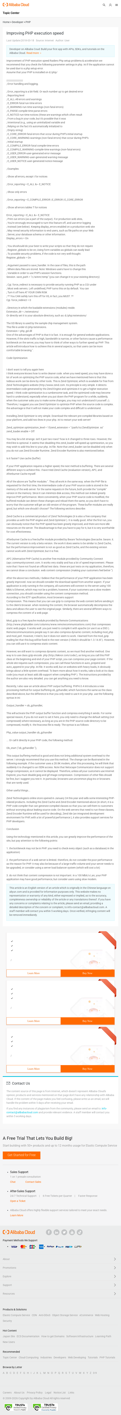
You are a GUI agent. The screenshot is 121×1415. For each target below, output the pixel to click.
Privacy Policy (35, 1392)
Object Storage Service (65, 1315)
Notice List (60, 1392)
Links (71, 1392)
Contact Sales (33, 1181)
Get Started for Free (22, 1155)
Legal (48, 1392)
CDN (34, 1315)
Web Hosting (102, 1315)
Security (7, 1320)
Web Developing (77, 1357)
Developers (60, 1357)
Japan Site (9, 1336)
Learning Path (103, 1336)
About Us (19, 1392)
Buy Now (87, 973)
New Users (9, 1342)
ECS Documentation (28, 1336)
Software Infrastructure (79, 1336)
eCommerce (86, 1315)
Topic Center (10, 1357)
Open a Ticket (18, 1201)
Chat (13, 1181)
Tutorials (93, 1357)
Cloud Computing (29, 1357)
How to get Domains (52, 1336)
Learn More (34, 973)
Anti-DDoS (44, 1315)
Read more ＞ (34, 52)
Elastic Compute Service (16, 1315)
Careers (7, 1392)
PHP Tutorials (107, 1357)
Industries (46, 1357)
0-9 (95, 1372)
